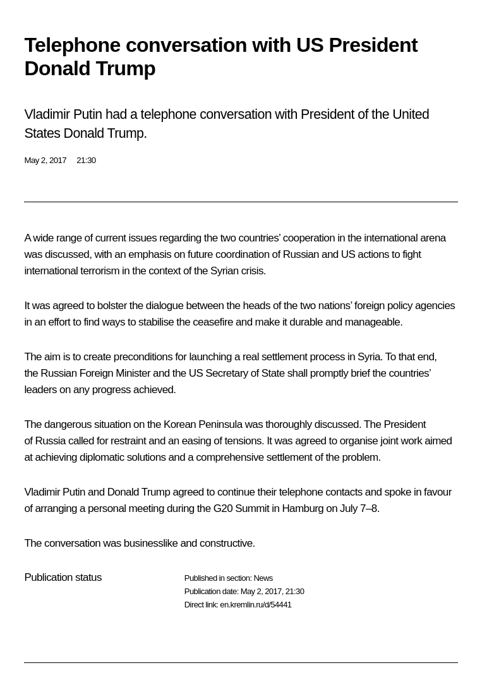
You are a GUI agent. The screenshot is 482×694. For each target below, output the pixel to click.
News (262, 578)
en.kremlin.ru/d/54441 (255, 604)
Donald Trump (139, 492)
